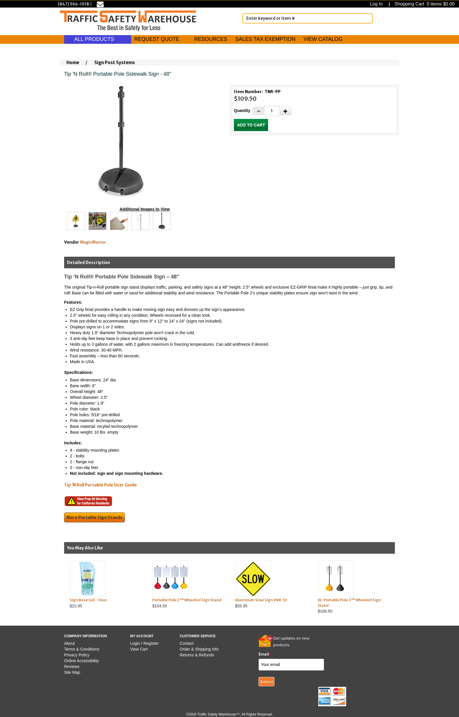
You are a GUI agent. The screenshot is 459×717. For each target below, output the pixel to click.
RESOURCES (210, 39)
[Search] (367, 18)
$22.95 (105, 584)
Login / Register (144, 643)
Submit (266, 681)
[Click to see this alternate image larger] (76, 221)
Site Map (72, 672)
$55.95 (271, 584)
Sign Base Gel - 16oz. (88, 600)
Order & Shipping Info (199, 649)
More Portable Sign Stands (94, 517)
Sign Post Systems (114, 62)
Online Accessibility (81, 660)
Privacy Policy (76, 655)
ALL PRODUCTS (97, 39)
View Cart (139, 649)
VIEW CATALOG (322, 39)
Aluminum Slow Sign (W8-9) (261, 600)
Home (72, 62)
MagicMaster (93, 242)
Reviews (71, 666)
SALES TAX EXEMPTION (265, 39)
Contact (187, 643)
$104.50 (188, 584)
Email (265, 654)
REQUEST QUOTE (156, 39)
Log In (377, 3)
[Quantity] (272, 111)
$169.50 (353, 586)
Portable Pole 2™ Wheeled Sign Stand (186, 600)
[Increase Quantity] (285, 111)
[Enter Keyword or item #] (307, 18)
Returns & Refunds (197, 655)
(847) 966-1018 (73, 4)
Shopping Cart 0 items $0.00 (424, 3)
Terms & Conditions (81, 649)
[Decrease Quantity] (258, 111)
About (69, 643)
